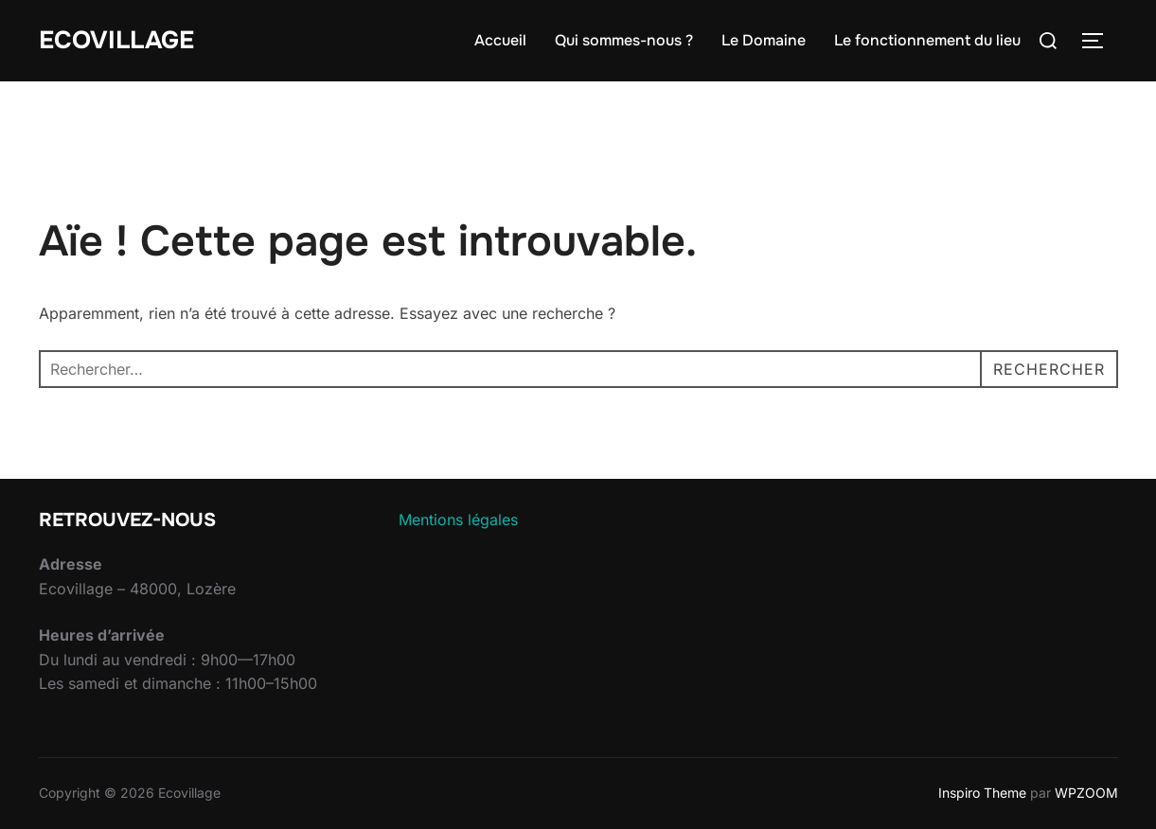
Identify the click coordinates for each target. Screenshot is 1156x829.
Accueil (500, 40)
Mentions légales (458, 519)
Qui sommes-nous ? (624, 40)
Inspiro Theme (982, 793)
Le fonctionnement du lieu (927, 40)
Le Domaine (763, 40)
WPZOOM (1086, 793)
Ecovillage (116, 40)
